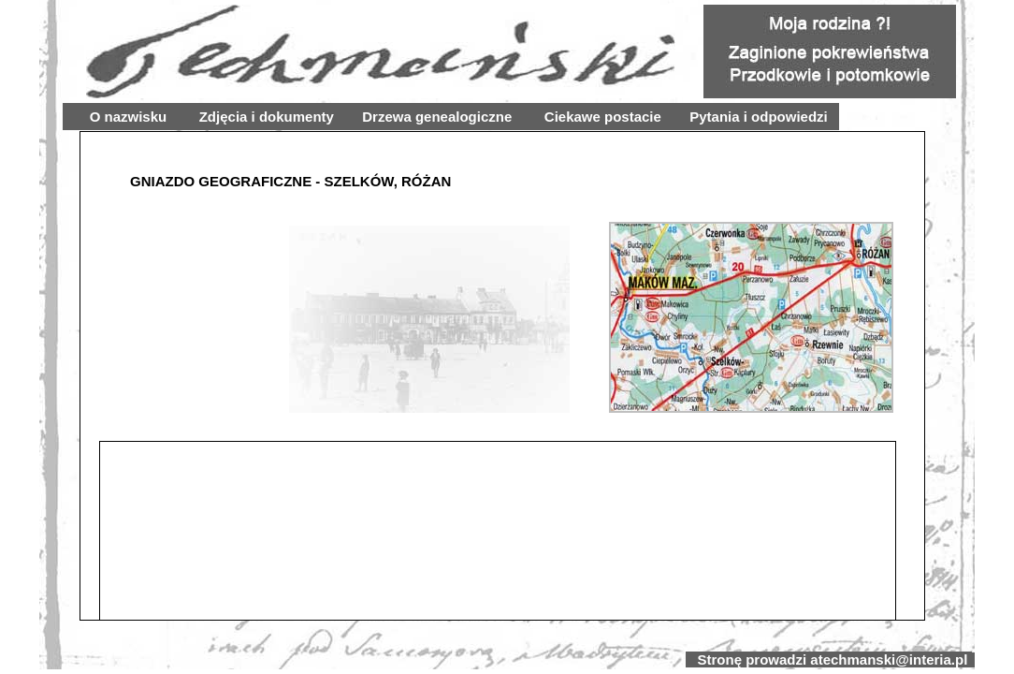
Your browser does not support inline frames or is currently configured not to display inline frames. (502, 376)
